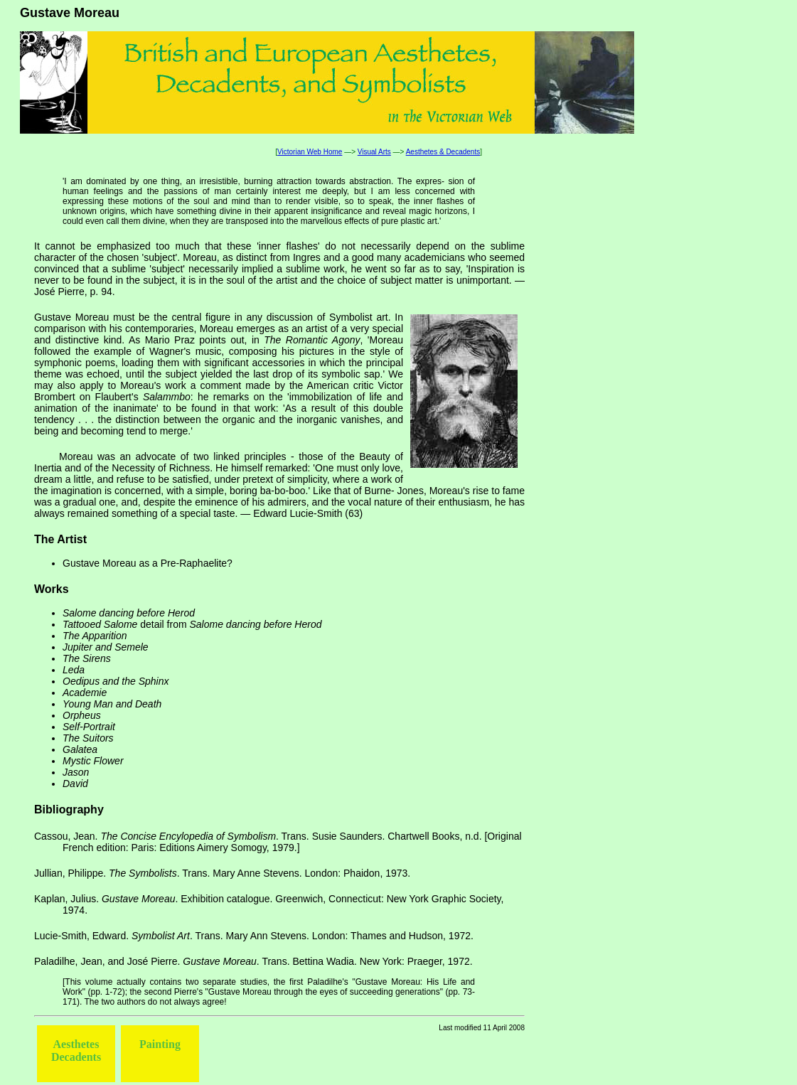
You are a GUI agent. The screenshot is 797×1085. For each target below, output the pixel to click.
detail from (192, 624)
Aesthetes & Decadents (443, 152)
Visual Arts (374, 152)
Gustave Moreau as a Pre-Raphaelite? (147, 563)
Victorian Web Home (309, 152)
